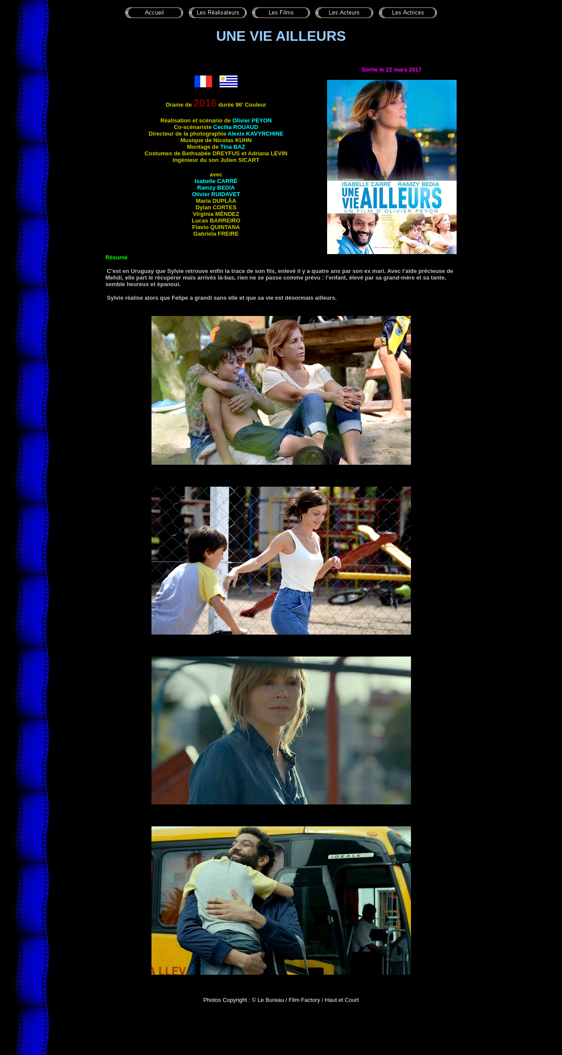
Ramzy (216, 187)
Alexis (256, 133)
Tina (232, 147)
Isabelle (216, 181)
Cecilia (236, 127)
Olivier (252, 120)
